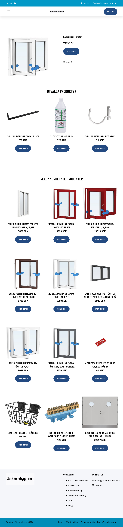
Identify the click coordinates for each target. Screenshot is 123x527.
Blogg (70, 505)
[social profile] (15, 3)
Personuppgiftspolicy (90, 522)
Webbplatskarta (109, 522)
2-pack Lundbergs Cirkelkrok (100, 136)
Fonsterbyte (73, 486)
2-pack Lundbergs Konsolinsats (23, 136)
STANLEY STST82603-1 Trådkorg (23, 433)
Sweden (86, 3)
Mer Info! (71, 51)
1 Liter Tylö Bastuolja (61, 136)
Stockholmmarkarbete (78, 480)
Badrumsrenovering (77, 495)
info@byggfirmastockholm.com (103, 3)
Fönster (78, 37)
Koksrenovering (75, 490)
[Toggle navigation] (9, 11)
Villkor (76, 522)
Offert (110, 11)
